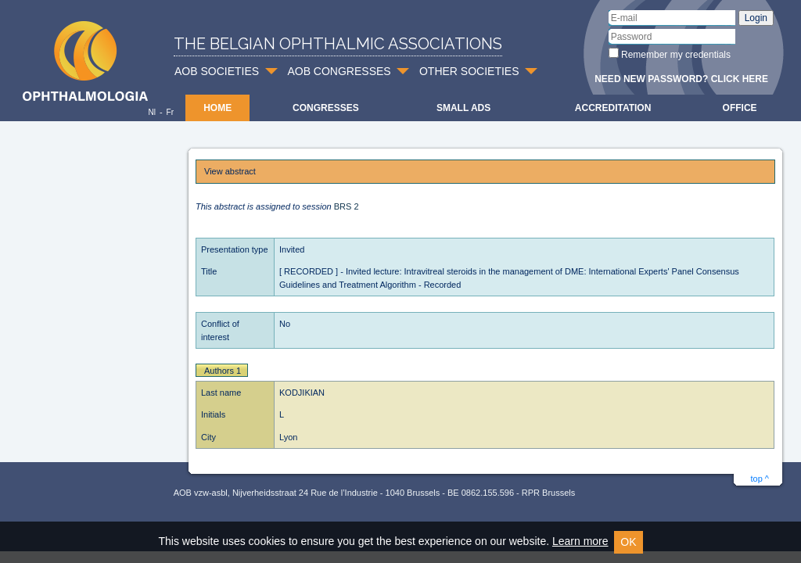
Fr (170, 112)
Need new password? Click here (681, 79)
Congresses (326, 107)
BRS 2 (346, 206)
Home (217, 107)
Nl (151, 112)
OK (628, 542)
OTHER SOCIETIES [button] (469, 71)
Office (740, 107)
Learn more (580, 541)
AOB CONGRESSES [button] (338, 71)
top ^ (759, 478)
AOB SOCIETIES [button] (216, 71)
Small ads (463, 107)
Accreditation (613, 107)
